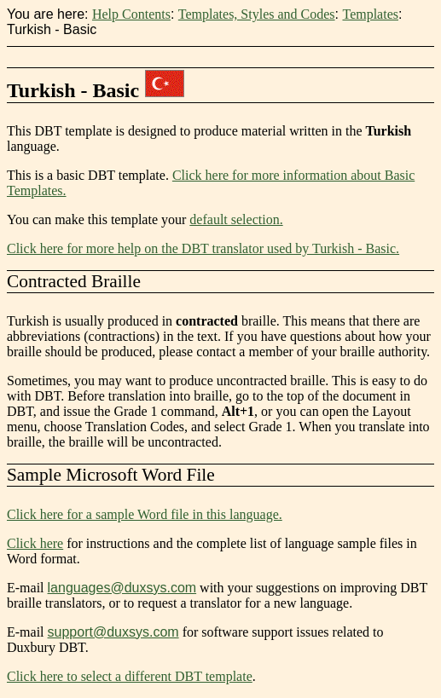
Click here (35, 543)
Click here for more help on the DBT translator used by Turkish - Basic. (203, 248)
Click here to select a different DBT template (129, 676)
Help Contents (131, 14)
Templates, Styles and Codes (256, 14)
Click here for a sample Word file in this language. (144, 514)
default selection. (235, 219)
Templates (370, 14)
